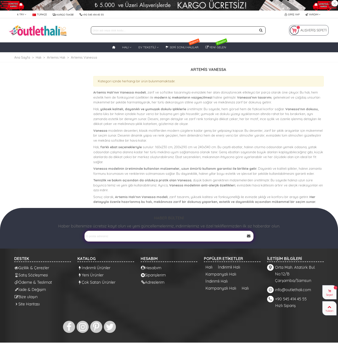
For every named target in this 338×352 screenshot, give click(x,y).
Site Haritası (27, 304)
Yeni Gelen (216, 45)
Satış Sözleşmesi (31, 275)
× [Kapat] (334, 3)
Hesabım (151, 268)
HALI (125, 47)
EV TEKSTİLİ (147, 47)
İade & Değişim (30, 289)
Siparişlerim (153, 275)
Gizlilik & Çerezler (31, 268)
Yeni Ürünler (91, 275)
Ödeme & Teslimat (33, 282)
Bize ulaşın (26, 297)
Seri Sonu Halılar (183, 45)
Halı (208, 267)
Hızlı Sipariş (285, 305)
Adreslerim (152, 282)
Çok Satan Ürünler (96, 282)
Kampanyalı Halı (220, 274)
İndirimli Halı (229, 267)
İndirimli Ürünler (94, 268)
